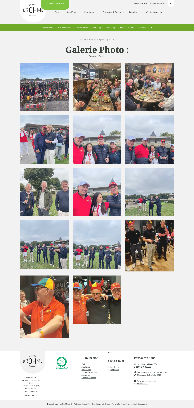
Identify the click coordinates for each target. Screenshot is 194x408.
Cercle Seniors (64, 27)
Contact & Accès (154, 12)
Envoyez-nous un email (146, 381)
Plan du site (90, 358)
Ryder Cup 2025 (127, 27)
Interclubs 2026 (145, 27)
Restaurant (89, 12)
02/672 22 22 (161, 372)
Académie (71, 12)
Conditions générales (101, 404)
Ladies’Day (110, 27)
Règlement (142, 404)
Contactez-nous (144, 358)
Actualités (133, 12)
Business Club (140, 3)
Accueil (82, 39)
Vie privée (116, 404)
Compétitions (47, 27)
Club (56, 12)
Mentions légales (129, 404)
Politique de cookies (82, 404)
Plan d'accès (142, 384)
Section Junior (82, 27)
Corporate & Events (112, 12)
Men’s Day (97, 27)
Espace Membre (157, 3)
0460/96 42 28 (155, 375)
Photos (92, 39)
